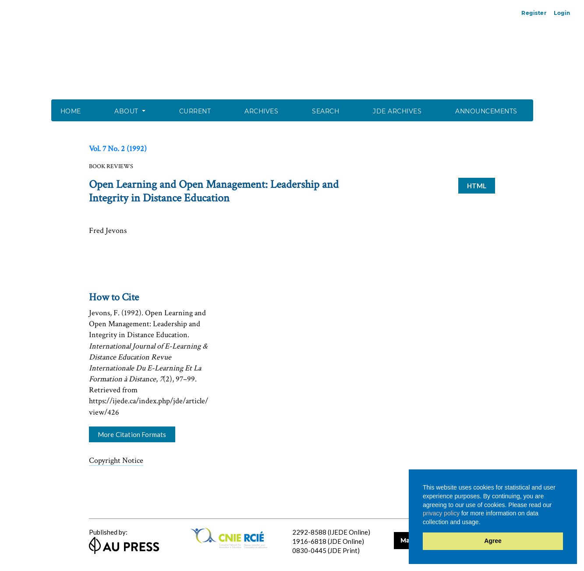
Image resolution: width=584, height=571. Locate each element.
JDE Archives (397, 111)
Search (325, 111)
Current (195, 111)
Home (70, 111)
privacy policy (441, 513)
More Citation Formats (132, 434)
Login (562, 13)
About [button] (127, 111)
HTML (477, 186)
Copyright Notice (116, 460)
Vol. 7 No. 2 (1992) (118, 149)
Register (533, 13)
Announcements (486, 111)
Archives (261, 111)
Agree (493, 540)
